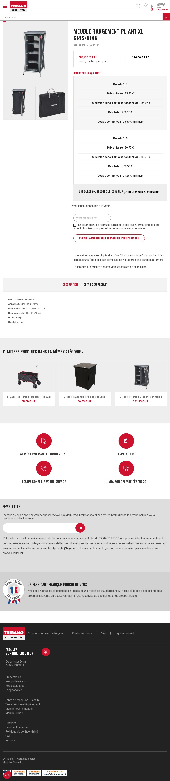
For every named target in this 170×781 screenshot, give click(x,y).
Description (70, 285)
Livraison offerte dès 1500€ (126, 481)
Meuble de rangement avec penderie (141, 396)
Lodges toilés (13, 690)
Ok (80, 527)
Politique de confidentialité (21, 731)
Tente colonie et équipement (22, 704)
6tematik (18, 762)
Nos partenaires (15, 681)
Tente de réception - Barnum (22, 700)
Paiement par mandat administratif (44, 454)
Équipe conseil (125, 633)
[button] (7, 775)
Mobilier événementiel (19, 708)
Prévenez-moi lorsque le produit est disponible (109, 238)
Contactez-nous (82, 633)
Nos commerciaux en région (45, 633)
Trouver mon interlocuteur (143, 192)
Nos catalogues (14, 685)
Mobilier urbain (14, 713)
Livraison (10, 723)
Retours (10, 740)
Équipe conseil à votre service (44, 481)
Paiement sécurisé (16, 727)
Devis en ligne (126, 454)
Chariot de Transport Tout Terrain (29, 396)
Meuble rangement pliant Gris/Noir (84, 396)
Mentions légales (26, 759)
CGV (8, 736)
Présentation (13, 677)
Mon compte (145, 5)
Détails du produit (96, 285)
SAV (103, 633)
